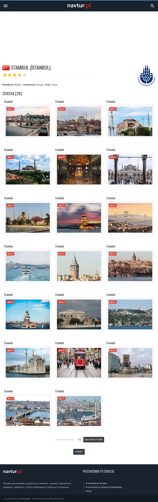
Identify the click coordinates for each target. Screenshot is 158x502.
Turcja (54, 84)
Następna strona (94, 439)
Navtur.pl (26, 498)
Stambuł (8, 101)
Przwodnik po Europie (96, 483)
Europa (40, 84)
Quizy (88, 491)
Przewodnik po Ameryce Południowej (104, 487)
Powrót (79, 452)
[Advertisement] (79, 34)
